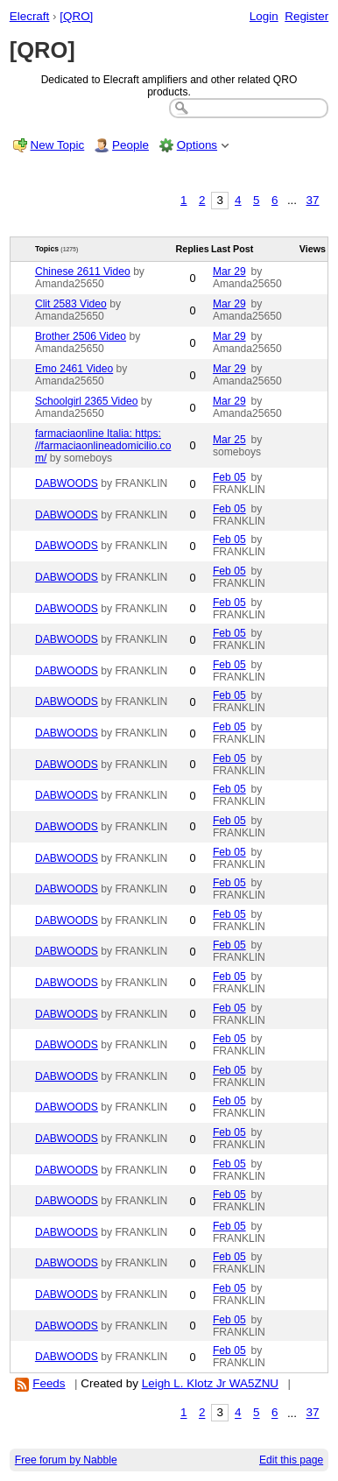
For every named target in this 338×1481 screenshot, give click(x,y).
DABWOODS (66, 483)
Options (197, 145)
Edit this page (291, 1460)
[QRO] (76, 16)
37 (313, 200)
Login (264, 16)
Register (306, 16)
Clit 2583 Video (71, 304)
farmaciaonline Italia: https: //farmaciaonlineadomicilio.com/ (103, 445)
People (130, 145)
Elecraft (30, 16)
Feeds (48, 1383)
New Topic (58, 145)
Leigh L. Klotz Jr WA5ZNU (210, 1383)
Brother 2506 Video (80, 336)
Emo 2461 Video (74, 369)
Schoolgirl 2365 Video (86, 401)
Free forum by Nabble (66, 1460)
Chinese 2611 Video (82, 271)
